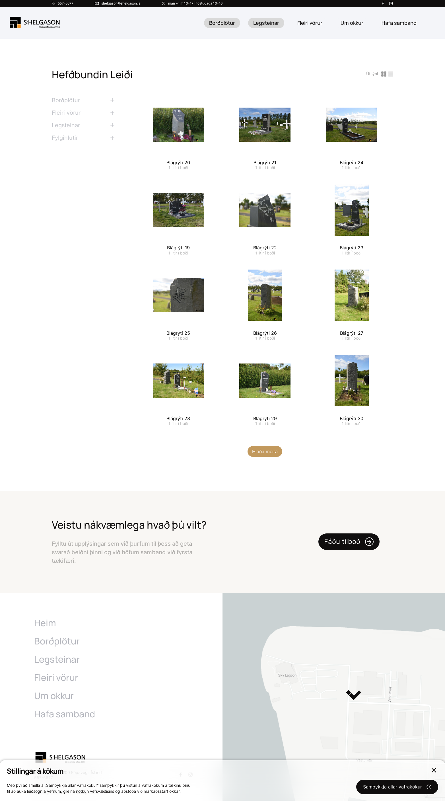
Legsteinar (266, 22)
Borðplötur (222, 22)
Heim (45, 623)
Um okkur (54, 696)
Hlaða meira (265, 452)
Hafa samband (64, 714)
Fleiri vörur (309, 22)
